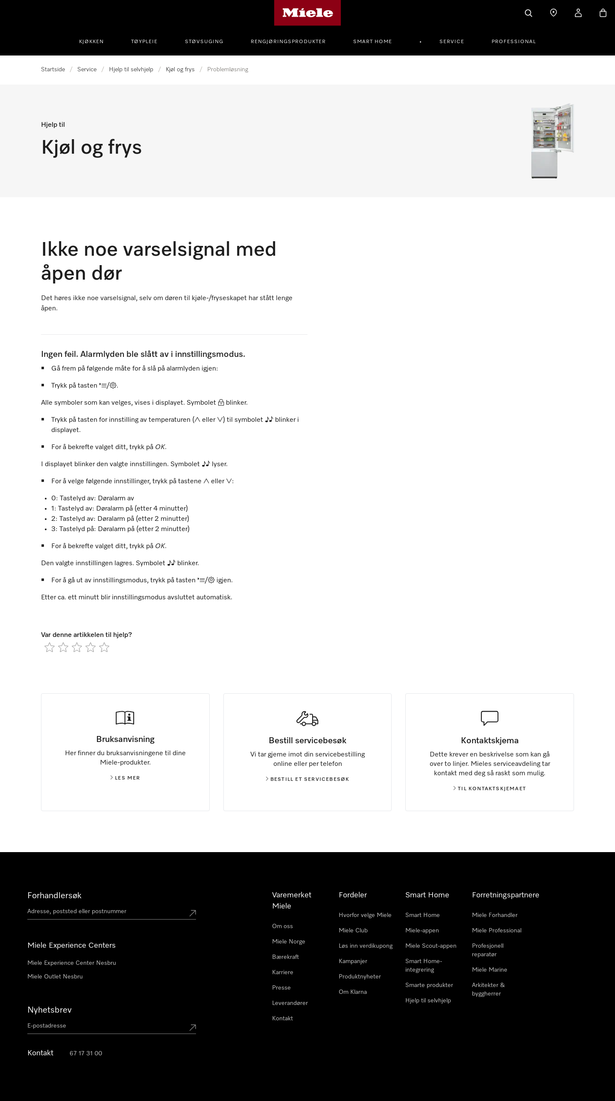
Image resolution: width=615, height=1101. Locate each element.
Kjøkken (91, 41)
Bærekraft (285, 957)
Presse (281, 988)
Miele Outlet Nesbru (55, 977)
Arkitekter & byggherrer (488, 989)
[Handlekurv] (603, 13)
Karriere (282, 972)
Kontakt (282, 1019)
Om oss (282, 926)
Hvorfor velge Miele (365, 915)
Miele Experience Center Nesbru (71, 963)
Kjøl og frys (180, 70)
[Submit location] (192, 913)
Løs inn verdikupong (365, 946)
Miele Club (353, 931)
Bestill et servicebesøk (308, 779)
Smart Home (372, 41)
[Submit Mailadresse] (192, 1027)
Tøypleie (144, 41)
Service (451, 41)
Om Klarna (353, 992)
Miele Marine (489, 970)
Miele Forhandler (495, 915)
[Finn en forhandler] (553, 13)
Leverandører (290, 1003)
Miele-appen (422, 931)
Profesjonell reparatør (488, 950)
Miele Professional (496, 931)
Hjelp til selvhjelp (131, 70)
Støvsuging (204, 41)
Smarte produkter (429, 985)
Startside (53, 70)
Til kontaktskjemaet (489, 788)
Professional (514, 41)
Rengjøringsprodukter (288, 41)
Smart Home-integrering (423, 965)
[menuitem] (96, 40)
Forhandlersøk (54, 895)
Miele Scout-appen (431, 946)
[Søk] (529, 13)
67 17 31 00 (86, 1054)
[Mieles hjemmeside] (307, 13)
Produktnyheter (360, 977)
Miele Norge (288, 942)
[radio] (49, 647)
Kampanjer (353, 961)
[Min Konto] (578, 13)
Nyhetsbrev (49, 1010)
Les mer (125, 778)
